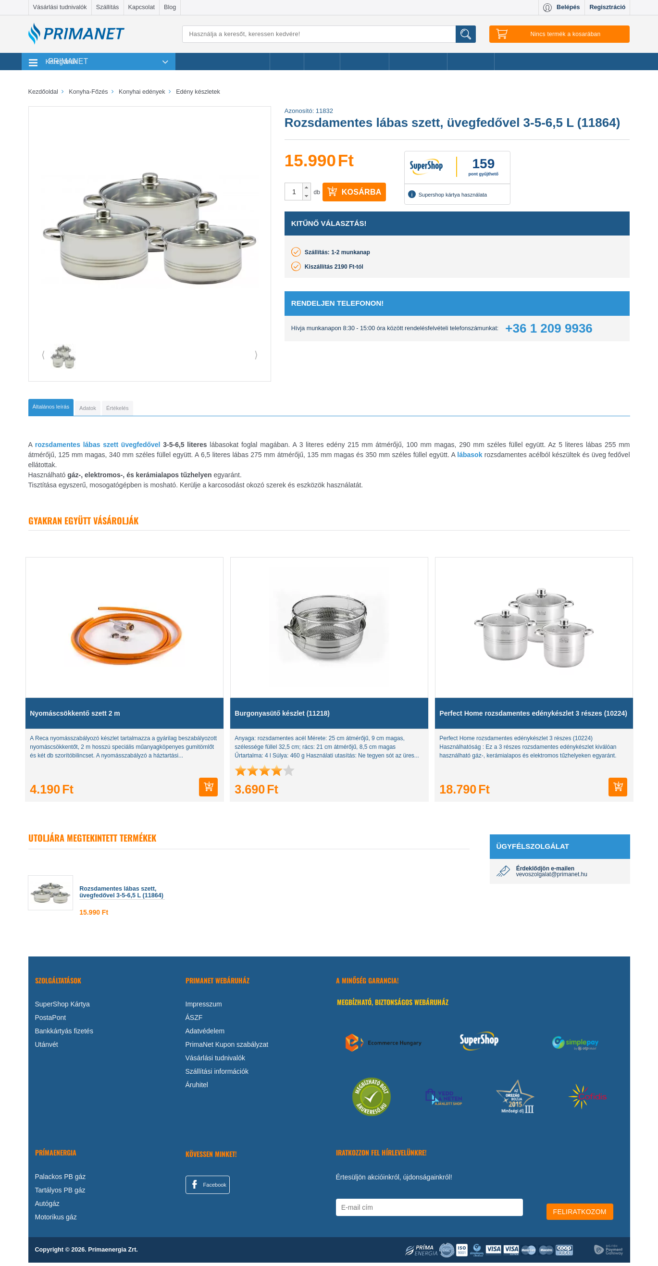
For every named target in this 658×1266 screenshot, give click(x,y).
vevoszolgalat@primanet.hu (551, 877)
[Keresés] (329, 34)
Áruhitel (197, 1088)
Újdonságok (365, 61)
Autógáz (47, 1207)
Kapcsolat (141, 7)
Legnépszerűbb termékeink (222, 61)
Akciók (287, 61)
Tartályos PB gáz (60, 1193)
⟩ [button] (256, 354)
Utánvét (46, 1048)
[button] (306, 187)
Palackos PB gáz (60, 1180)
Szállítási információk (217, 1075)
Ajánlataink (470, 61)
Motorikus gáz (56, 1220)
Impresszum (204, 1007)
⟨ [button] (43, 354)
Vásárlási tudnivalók (60, 7)
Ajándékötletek (418, 61)
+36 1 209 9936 (548, 328)
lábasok (469, 458)
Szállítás (107, 7)
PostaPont (50, 1021)
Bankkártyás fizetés (64, 1034)
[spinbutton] (294, 192)
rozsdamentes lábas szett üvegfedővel (98, 448)
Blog (170, 7)
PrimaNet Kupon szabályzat (227, 1048)
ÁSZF (194, 1021)
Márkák (322, 61)
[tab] (67, 409)
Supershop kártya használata (447, 194)
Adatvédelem (205, 1034)
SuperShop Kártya (62, 1007)
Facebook (207, 1187)
